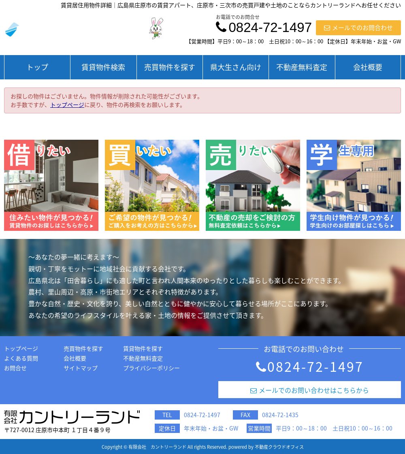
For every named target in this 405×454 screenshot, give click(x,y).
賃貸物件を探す (143, 348)
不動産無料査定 (301, 67)
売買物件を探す (169, 67)
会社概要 (367, 67)
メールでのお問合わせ (358, 27)
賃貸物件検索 (103, 67)
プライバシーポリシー (151, 368)
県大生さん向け (235, 67)
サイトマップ (81, 368)
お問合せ (15, 368)
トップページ (67, 104)
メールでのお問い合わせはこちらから (309, 390)
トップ (37, 67)
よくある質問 (21, 358)
